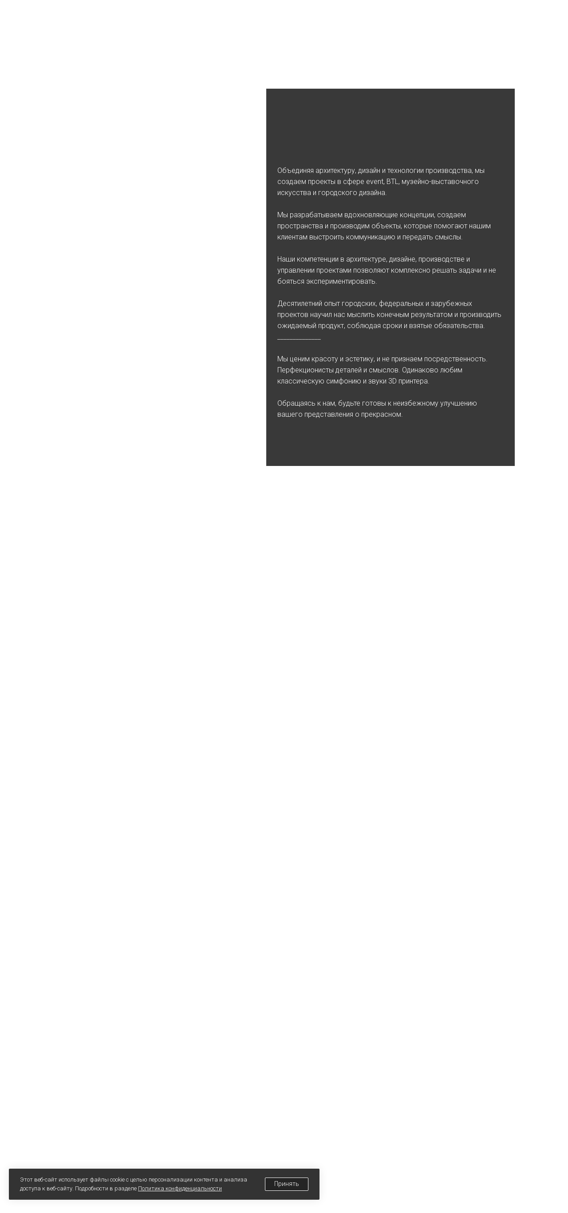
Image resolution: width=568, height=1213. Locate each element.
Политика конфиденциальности (180, 1188)
